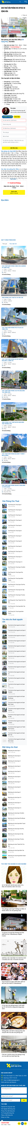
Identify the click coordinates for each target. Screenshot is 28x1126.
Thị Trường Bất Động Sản (7, 1113)
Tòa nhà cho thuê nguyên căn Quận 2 (17, 630)
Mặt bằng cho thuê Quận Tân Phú (16, 828)
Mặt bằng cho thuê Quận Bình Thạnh (16, 823)
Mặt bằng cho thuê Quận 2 (14, 755)
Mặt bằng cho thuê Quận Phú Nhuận (16, 818)
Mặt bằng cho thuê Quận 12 (14, 807)
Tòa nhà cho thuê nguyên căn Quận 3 (17, 635)
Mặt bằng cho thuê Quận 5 (14, 771)
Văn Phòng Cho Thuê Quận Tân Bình (16, 567)
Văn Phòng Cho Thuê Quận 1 (15, 504)
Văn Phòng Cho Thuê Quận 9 (15, 546)
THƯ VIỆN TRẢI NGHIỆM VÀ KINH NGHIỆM (13, 864)
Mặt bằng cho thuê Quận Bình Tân (16, 850)
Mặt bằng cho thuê (10, 747)
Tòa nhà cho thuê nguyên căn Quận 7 (17, 656)
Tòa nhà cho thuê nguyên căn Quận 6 (17, 651)
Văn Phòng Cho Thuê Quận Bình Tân (16, 606)
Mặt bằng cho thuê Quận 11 (14, 802)
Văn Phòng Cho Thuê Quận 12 (15, 562)
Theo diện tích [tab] (13, 243)
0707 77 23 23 (13, 1078)
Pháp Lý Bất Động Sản (7, 1115)
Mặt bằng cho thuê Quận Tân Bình (16, 813)
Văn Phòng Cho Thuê (10, 501)
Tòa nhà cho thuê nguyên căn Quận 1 (17, 625)
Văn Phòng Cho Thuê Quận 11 (15, 556)
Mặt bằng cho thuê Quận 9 (14, 792)
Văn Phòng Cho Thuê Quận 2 (15, 509)
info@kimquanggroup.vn (13, 1080)
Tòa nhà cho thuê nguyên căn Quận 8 (17, 661)
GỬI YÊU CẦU (14, 148)
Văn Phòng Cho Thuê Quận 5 (15, 525)
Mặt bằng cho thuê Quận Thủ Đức (16, 839)
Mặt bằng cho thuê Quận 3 (14, 761)
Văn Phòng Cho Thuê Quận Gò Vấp (16, 589)
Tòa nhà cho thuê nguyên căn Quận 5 (17, 646)
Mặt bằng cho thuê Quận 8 (14, 787)
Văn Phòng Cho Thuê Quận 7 (15, 535)
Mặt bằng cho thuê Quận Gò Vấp (15, 834)
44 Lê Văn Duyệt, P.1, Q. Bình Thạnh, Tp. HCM (14, 1075)
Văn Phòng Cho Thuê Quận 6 (15, 530)
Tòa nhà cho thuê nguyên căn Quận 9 (17, 666)
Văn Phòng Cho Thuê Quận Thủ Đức (16, 595)
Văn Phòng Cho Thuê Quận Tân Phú (16, 584)
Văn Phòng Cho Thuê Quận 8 (15, 541)
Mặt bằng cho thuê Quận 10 (14, 797)
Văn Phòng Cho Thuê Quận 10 (15, 551)
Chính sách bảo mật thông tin (8, 1082)
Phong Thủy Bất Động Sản (8, 1111)
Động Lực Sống (5, 1117)
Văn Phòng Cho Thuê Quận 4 (15, 520)
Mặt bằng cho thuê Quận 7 (14, 781)
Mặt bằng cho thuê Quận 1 (14, 750)
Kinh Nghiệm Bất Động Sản (8, 1109)
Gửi (24, 1100)
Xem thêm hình (21, 35)
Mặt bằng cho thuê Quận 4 (14, 766)
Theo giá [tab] (4, 243)
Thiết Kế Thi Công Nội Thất (8, 1106)
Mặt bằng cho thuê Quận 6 (14, 776)
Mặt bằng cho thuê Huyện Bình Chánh (17, 855)
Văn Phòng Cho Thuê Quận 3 (15, 515)
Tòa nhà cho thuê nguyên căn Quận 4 (17, 640)
